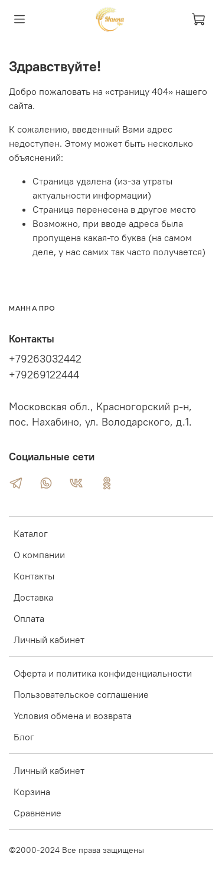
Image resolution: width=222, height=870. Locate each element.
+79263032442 (45, 358)
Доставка (33, 597)
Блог (24, 737)
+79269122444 (44, 374)
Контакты (34, 576)
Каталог (31, 533)
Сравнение (37, 813)
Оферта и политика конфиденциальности (103, 673)
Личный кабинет (49, 639)
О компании (39, 555)
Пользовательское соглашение (81, 694)
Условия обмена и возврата (73, 715)
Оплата (29, 618)
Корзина (32, 792)
